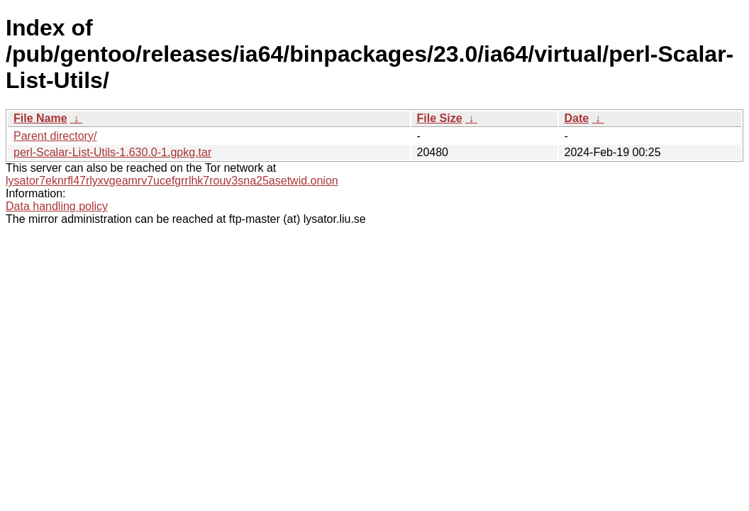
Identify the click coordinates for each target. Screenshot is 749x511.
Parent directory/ (54, 136)
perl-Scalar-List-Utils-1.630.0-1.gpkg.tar (112, 152)
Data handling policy (57, 206)
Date (577, 118)
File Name (40, 118)
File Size (439, 118)
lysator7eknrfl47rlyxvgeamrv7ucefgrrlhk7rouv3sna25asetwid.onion (172, 181)
